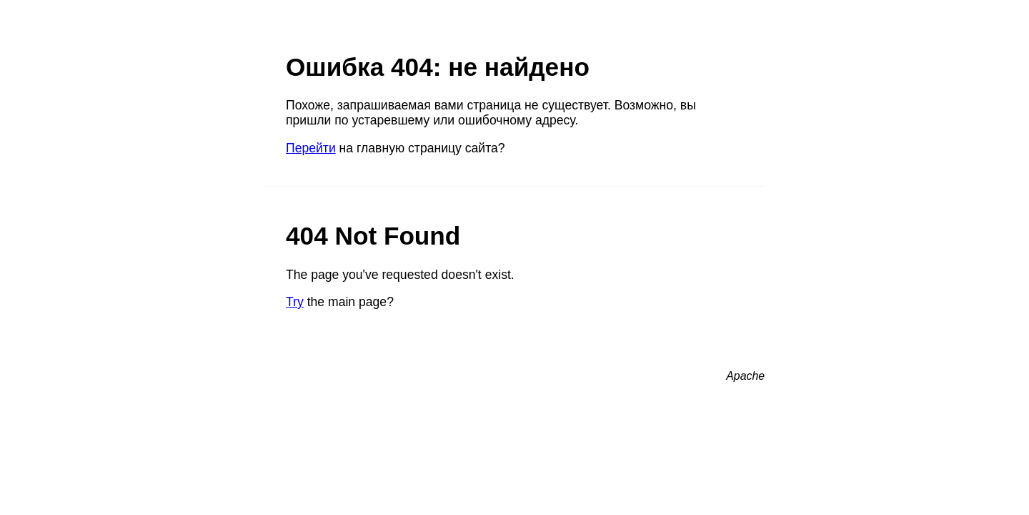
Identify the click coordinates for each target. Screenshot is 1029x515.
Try (295, 302)
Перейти (311, 148)
